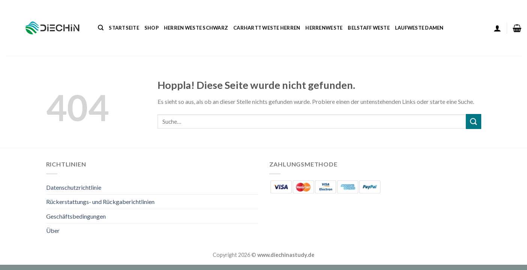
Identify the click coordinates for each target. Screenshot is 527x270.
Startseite (124, 28)
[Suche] (101, 28)
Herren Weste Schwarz (196, 28)
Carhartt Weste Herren (266, 28)
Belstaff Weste (369, 28)
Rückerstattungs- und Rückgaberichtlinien (100, 201)
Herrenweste (323, 28)
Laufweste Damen (419, 28)
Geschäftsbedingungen (76, 216)
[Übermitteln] (473, 121)
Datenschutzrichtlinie (73, 187)
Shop (151, 28)
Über (53, 230)
